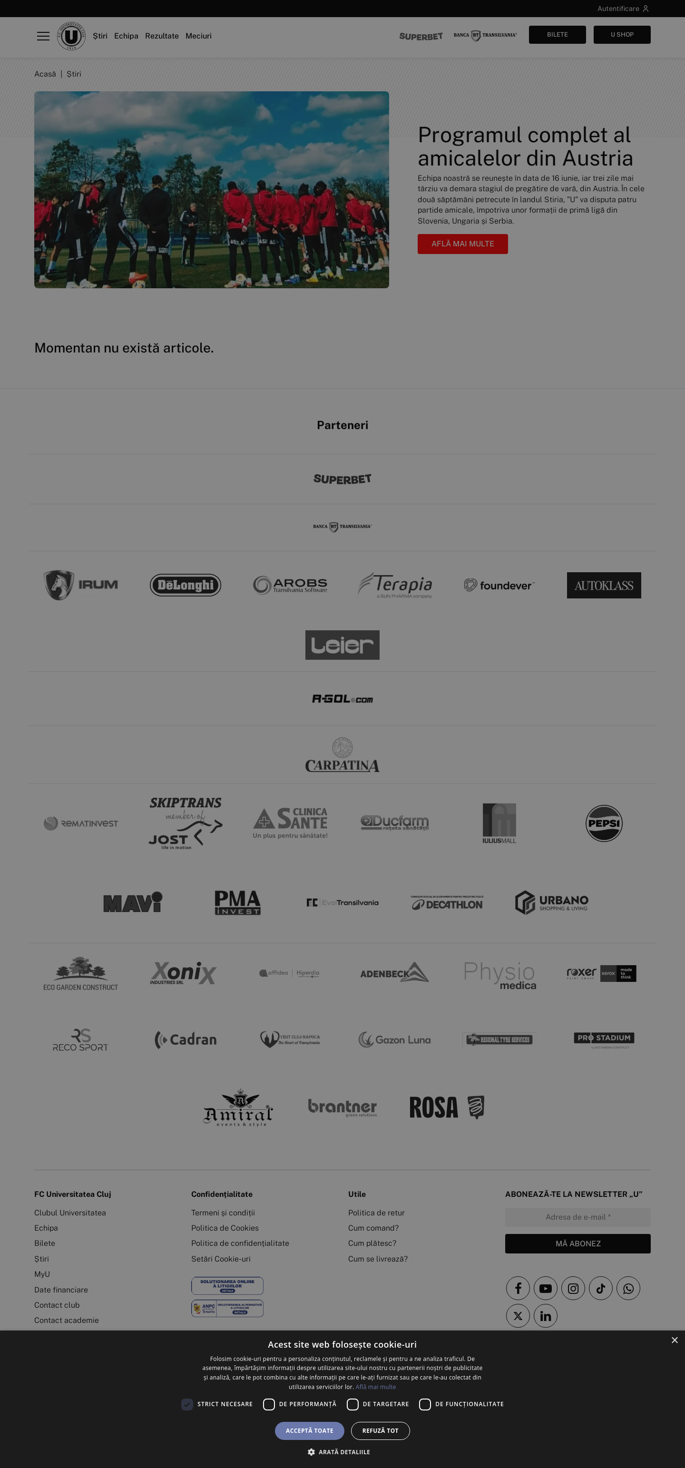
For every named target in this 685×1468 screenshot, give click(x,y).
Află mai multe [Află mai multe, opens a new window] (376, 1387)
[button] (342, 1452)
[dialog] (342, 1399)
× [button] (674, 1340)
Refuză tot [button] (380, 1431)
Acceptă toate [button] (309, 1431)
